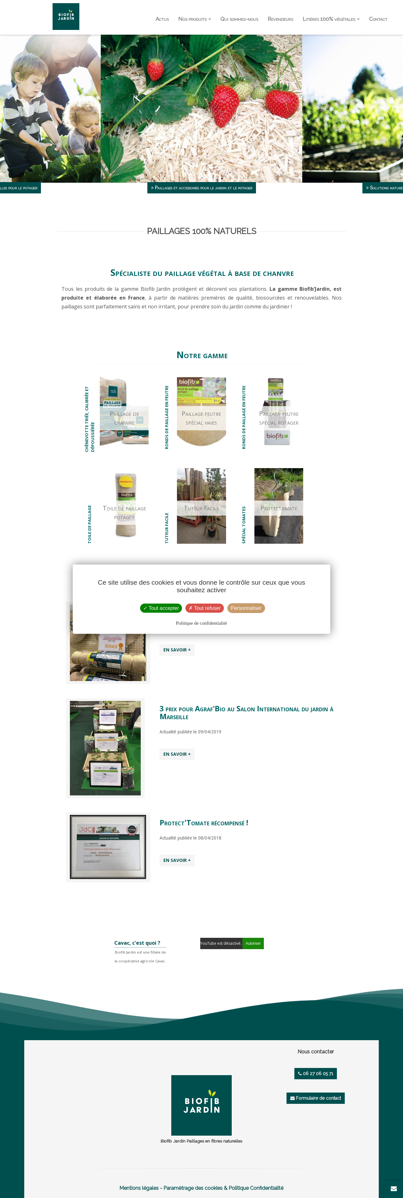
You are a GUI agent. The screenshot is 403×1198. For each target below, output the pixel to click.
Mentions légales (139, 1188)
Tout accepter (161, 608)
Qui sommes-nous (239, 19)
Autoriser (253, 943)
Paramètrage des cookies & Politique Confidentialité (223, 1188)
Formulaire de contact (315, 1098)
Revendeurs (280, 19)
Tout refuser (205, 608)
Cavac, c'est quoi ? (137, 942)
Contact (378, 19)
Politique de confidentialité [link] (201, 623)
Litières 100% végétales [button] (331, 19)
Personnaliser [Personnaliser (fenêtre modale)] (246, 608)
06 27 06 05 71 (315, 1073)
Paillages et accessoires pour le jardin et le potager (201, 187)
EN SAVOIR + (177, 650)
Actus (162, 19)
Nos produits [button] (194, 19)
